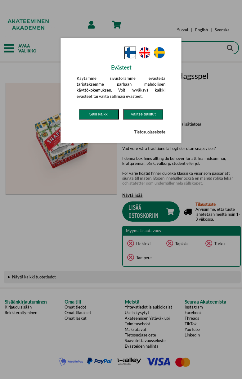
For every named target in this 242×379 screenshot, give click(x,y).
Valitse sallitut (143, 114)
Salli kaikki (99, 114)
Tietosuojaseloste (149, 131)
